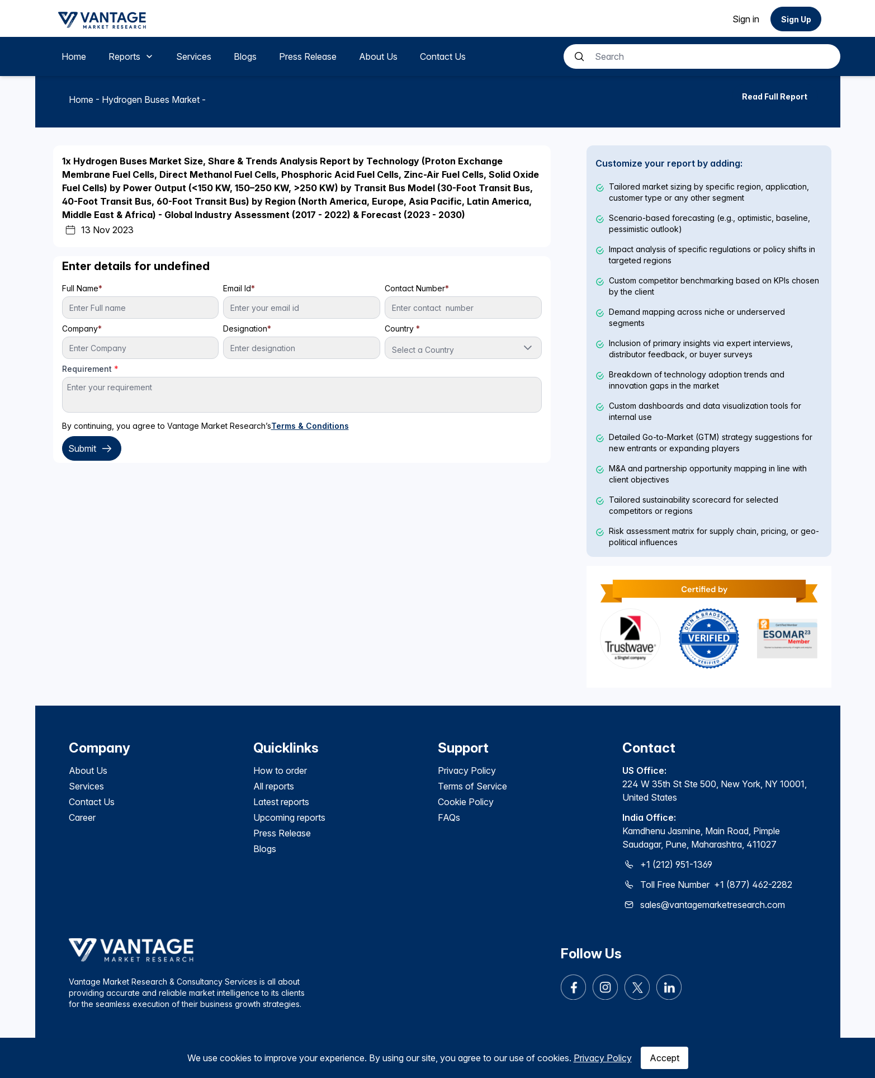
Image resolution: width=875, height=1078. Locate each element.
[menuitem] (73, 56)
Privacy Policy (603, 1057)
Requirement (90, 368)
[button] (527, 347)
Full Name (82, 288)
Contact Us (92, 801)
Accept (664, 1057)
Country (402, 328)
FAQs (449, 817)
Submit (91, 448)
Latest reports (281, 801)
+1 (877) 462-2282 (753, 884)
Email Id (239, 288)
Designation (247, 328)
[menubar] (263, 56)
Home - (85, 99)
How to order (280, 770)
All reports (273, 786)
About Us (88, 770)
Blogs (264, 848)
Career (82, 817)
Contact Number (417, 288)
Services (86, 786)
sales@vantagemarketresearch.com (712, 904)
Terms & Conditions (310, 426)
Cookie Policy (466, 801)
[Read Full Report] (775, 96)
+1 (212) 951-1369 (676, 864)
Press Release (282, 833)
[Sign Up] (795, 19)
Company (82, 328)
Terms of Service (472, 786)
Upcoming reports (289, 817)
